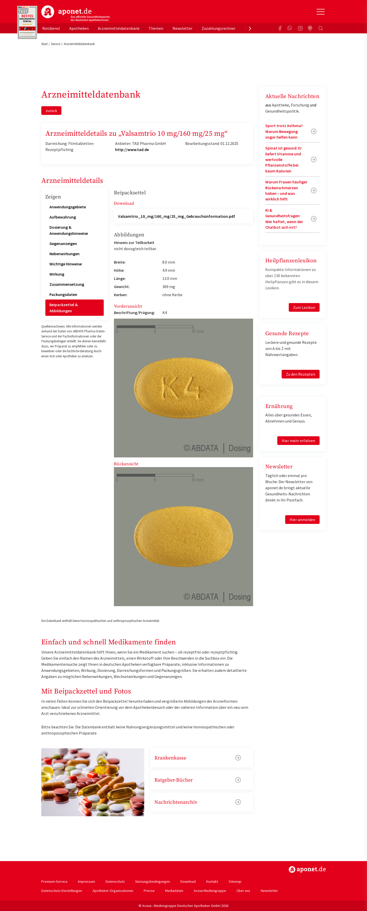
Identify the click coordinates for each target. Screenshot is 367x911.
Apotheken (79, 28)
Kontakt (212, 881)
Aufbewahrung (62, 217)
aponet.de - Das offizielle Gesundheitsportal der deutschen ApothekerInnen (75, 13)
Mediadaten (174, 890)
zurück (51, 110)
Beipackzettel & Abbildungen (63, 307)
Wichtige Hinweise (65, 263)
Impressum (86, 881)
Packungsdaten (63, 294)
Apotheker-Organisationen (113, 890)
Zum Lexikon (304, 307)
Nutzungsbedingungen (152, 881)
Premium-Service (54, 881)
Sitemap (235, 881)
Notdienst (51, 28)
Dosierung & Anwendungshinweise (68, 230)
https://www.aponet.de (307, 869)
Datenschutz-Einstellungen (61, 890)
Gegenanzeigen (63, 243)
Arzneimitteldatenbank (118, 28)
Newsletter (182, 28)
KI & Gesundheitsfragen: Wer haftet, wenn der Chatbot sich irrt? (284, 219)
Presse (149, 890)
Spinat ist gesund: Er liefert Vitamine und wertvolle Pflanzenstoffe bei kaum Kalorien (283, 159)
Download (188, 881)
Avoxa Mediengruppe (210, 890)
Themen (156, 28)
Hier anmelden (302, 519)
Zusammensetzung (66, 284)
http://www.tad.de (132, 149)
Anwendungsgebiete (67, 206)
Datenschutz (115, 881)
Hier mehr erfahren (298, 440)
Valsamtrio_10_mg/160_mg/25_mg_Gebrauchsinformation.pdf (176, 216)
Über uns (243, 890)
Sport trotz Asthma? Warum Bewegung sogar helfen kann (284, 131)
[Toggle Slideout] (321, 12)
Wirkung (56, 274)
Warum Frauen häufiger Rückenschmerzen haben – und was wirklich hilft (286, 190)
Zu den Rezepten (300, 374)
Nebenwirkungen (64, 253)
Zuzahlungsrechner (218, 28)
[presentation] (250, 28)
